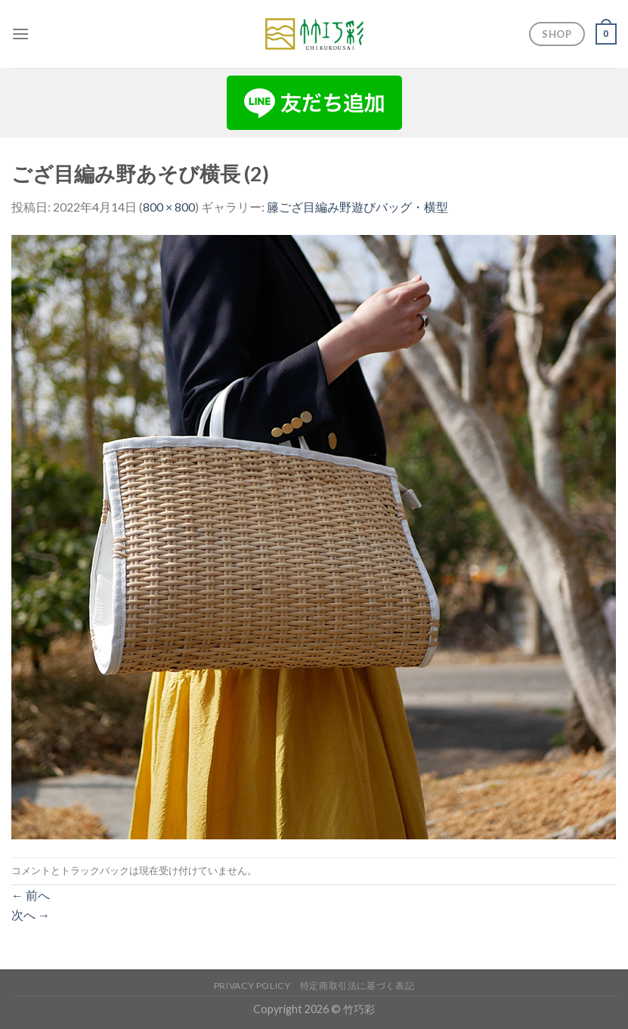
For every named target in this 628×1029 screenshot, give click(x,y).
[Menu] (20, 33)
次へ (30, 914)
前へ (30, 895)
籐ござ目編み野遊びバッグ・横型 (357, 206)
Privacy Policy (252, 985)
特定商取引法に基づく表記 (357, 985)
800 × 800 (169, 206)
